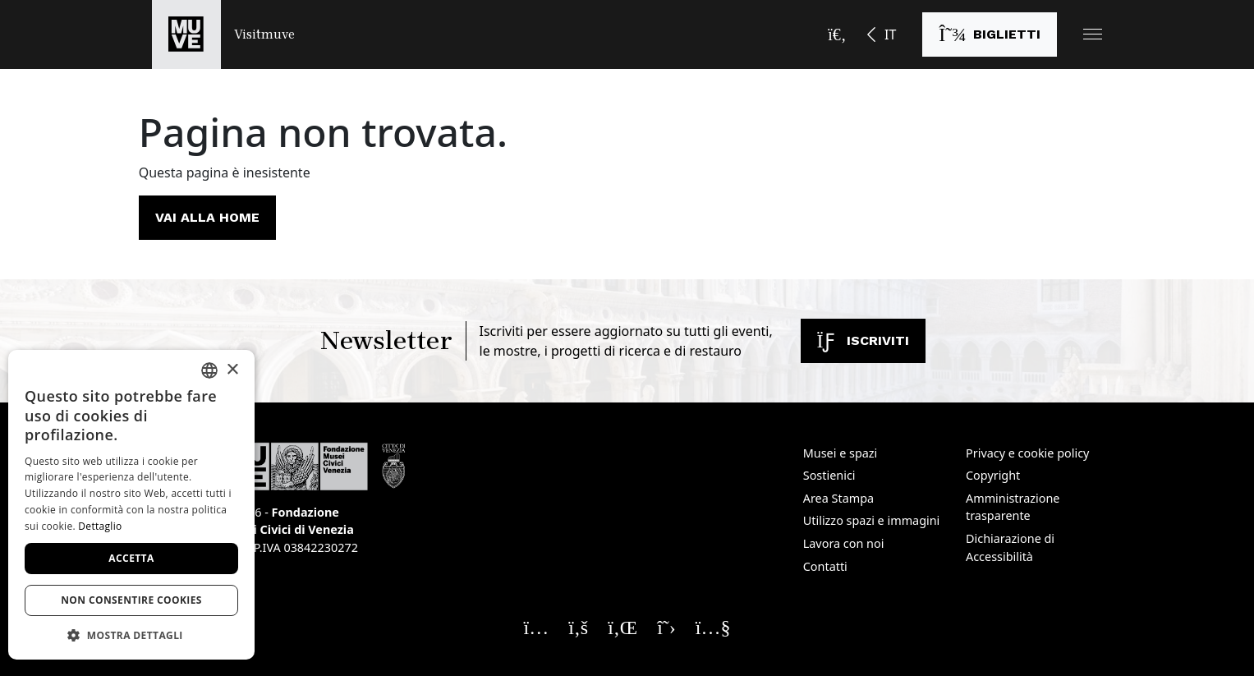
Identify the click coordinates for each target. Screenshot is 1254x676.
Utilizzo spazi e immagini (871, 520)
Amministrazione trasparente (1012, 507)
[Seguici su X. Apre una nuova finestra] (666, 627)
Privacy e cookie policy (1027, 453)
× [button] (232, 370)
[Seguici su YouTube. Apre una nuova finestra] (713, 627)
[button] (1092, 34)
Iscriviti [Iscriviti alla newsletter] (863, 340)
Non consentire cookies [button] (131, 600)
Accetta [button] (131, 558)
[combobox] (209, 370)
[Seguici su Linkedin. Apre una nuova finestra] (622, 627)
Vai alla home (207, 217)
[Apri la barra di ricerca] (837, 34)
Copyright (993, 475)
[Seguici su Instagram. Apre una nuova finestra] (536, 627)
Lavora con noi (843, 543)
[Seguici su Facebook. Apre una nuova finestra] (578, 627)
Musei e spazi (840, 453)
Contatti (825, 566)
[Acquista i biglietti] (989, 34)
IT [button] (890, 34)
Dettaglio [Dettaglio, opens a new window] (100, 526)
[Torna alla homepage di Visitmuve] (223, 34)
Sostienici (829, 475)
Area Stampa (838, 498)
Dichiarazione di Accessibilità (1010, 547)
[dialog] (131, 505)
